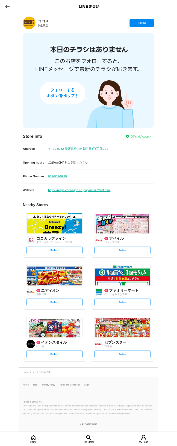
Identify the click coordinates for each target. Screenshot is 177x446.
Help (35, 385)
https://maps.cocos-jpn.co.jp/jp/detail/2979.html (79, 190)
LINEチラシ (89, 6)
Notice (26, 385)
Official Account (141, 136)
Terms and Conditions (70, 385)
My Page (143, 442)
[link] (29, 23)
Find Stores (88, 442)
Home (33, 442)
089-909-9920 (57, 176)
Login (86, 385)
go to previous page (7, 6)
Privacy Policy (48, 385)
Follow (142, 24)
